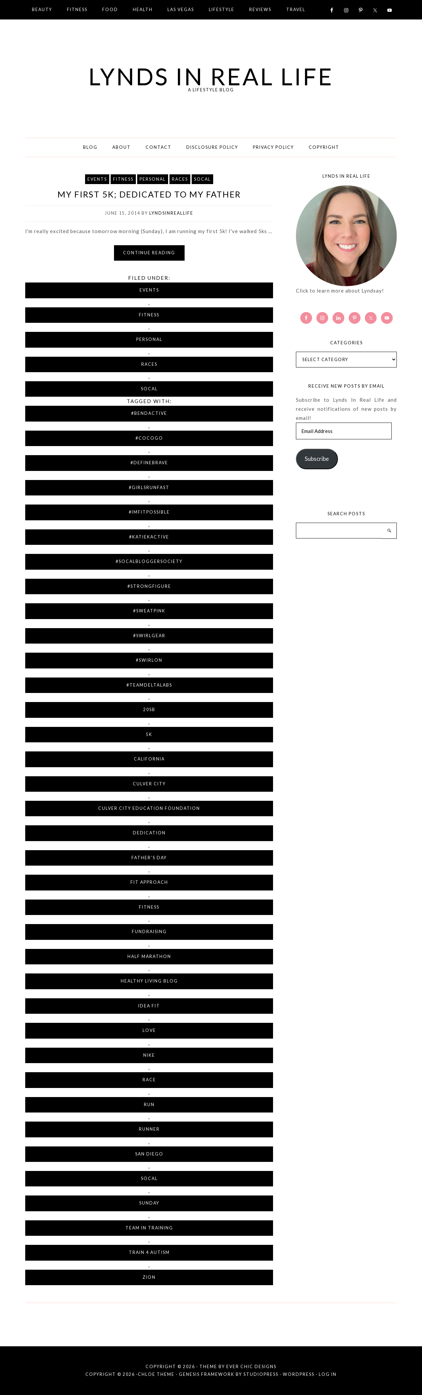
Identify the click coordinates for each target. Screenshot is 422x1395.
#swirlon (149, 660)
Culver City (149, 783)
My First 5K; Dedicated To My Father (149, 194)
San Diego (149, 1154)
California (149, 758)
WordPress (298, 1374)
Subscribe (317, 458)
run (149, 1104)
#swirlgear (149, 635)
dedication (149, 832)
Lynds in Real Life (211, 76)
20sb (149, 709)
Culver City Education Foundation (149, 808)
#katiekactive (149, 536)
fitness (149, 907)
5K (149, 734)
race (149, 1079)
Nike (149, 1055)
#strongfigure (149, 586)
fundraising (149, 931)
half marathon (149, 956)
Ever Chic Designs (251, 1366)
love (149, 1030)
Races (180, 179)
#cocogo (149, 438)
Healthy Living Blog (149, 981)
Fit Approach (149, 882)
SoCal (202, 179)
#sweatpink (149, 610)
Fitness (123, 179)
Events (97, 179)
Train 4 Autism (149, 1252)
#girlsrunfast (149, 487)
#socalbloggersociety (149, 561)
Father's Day (149, 857)
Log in (328, 1374)
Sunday (149, 1203)
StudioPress (260, 1374)
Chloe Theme (156, 1374)
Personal (153, 179)
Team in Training (149, 1227)
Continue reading (149, 252)
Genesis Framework (206, 1374)
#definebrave (149, 462)
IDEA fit (149, 1005)
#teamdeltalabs (149, 685)
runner (149, 1129)
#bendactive (149, 413)
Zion (149, 1277)
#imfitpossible (149, 512)
